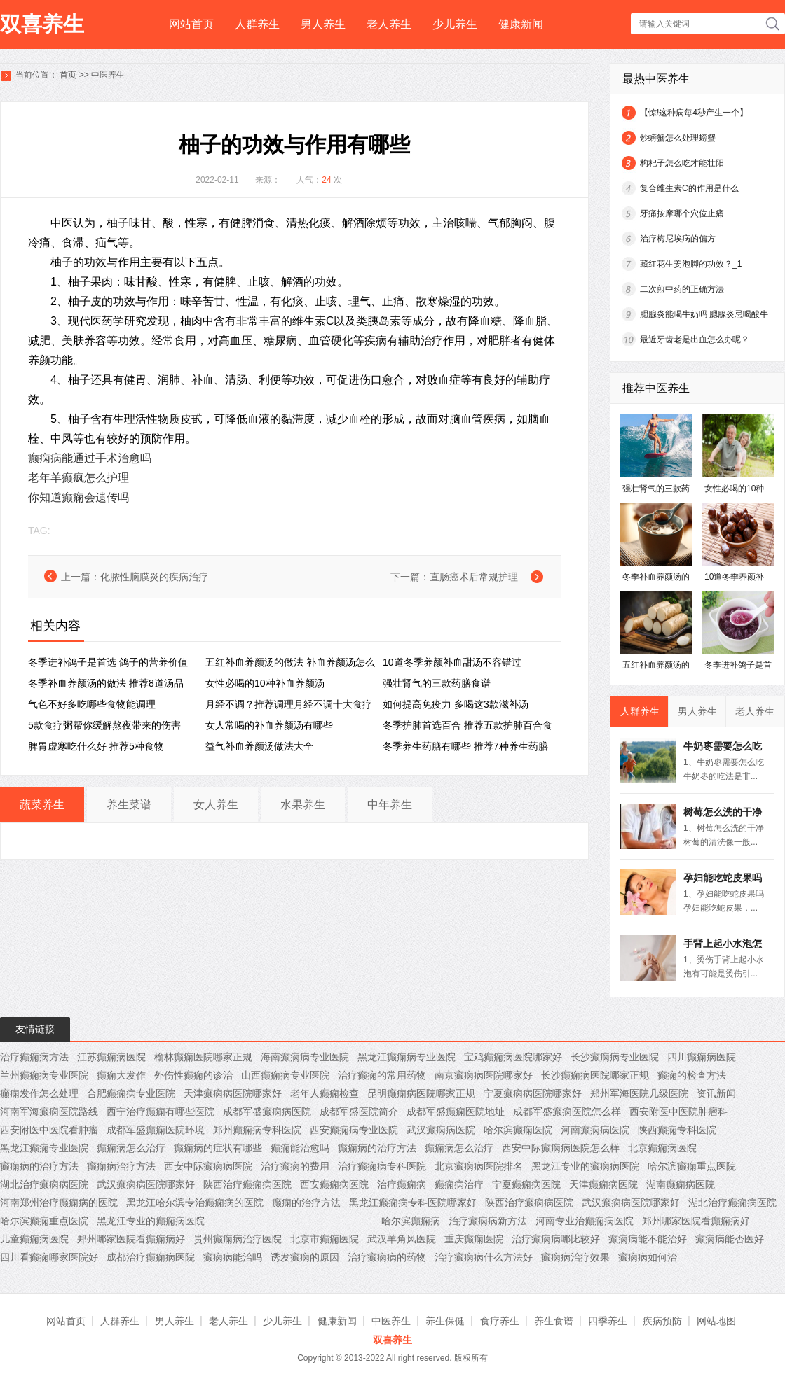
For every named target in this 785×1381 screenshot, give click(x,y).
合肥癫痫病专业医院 (131, 1093)
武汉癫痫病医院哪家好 (146, 1184)
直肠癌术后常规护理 (474, 576)
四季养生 (607, 1320)
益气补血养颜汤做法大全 (259, 746)
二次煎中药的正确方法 (682, 289)
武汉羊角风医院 (401, 1239)
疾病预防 (662, 1320)
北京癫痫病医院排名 (479, 1166)
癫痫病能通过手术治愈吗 (89, 458)
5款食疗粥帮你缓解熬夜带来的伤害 (104, 725)
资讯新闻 (716, 1093)
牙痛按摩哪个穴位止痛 (682, 213)
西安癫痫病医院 (334, 1184)
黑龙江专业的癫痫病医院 (585, 1166)
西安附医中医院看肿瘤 (49, 1129)
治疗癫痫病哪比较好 (556, 1239)
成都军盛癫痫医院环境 (156, 1129)
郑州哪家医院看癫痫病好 (696, 1220)
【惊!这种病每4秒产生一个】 (694, 113)
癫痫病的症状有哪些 (218, 1148)
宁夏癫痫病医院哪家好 (533, 1093)
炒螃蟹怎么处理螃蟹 (678, 138)
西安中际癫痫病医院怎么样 (561, 1148)
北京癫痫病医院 (662, 1148)
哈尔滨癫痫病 (410, 1220)
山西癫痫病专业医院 (285, 1075)
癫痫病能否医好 (729, 1239)
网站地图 (716, 1320)
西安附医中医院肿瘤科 (678, 1111)
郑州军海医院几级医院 (639, 1093)
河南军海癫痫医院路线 (49, 1111)
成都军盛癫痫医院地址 (456, 1111)
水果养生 (302, 805)
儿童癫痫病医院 (34, 1239)
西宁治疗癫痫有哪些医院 (160, 1111)
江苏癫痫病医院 (111, 1057)
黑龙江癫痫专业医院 (44, 1148)
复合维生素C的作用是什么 (689, 188)
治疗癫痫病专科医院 (382, 1166)
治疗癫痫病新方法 (488, 1220)
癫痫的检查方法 (691, 1075)
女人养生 (215, 805)
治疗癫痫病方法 (34, 1057)
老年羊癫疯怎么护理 (78, 478)
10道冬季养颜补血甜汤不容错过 (452, 662)
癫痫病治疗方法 (121, 1166)
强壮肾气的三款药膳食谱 (437, 683)
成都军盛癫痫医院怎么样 (567, 1111)
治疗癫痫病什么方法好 (484, 1257)
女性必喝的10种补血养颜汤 (265, 683)
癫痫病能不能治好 (647, 1239)
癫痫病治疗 (459, 1184)
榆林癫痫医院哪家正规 (203, 1057)
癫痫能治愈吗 (300, 1148)
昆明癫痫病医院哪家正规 (421, 1093)
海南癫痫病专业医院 (305, 1057)
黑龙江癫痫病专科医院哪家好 (413, 1202)
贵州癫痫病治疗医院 (237, 1239)
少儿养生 (454, 24)
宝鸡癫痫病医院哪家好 (513, 1057)
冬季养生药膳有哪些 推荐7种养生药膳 (465, 746)
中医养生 (108, 75)
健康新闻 (520, 24)
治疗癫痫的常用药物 (382, 1075)
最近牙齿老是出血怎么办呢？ (694, 339)
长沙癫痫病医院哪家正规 (595, 1075)
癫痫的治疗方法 (306, 1202)
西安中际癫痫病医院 (208, 1166)
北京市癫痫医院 (324, 1239)
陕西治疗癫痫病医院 (247, 1184)
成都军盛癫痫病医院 (267, 1111)
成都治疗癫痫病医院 (151, 1257)
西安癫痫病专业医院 (354, 1129)
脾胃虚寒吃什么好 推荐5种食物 (96, 746)
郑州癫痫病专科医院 (257, 1129)
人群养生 (257, 24)
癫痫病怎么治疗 (131, 1148)
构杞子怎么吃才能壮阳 (682, 163)
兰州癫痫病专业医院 (44, 1075)
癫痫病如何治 (647, 1257)
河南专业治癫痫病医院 (584, 1220)
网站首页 (191, 24)
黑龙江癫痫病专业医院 (406, 1057)
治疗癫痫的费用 (295, 1166)
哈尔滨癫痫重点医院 (692, 1166)
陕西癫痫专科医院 (677, 1129)
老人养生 (389, 24)
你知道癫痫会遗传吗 (78, 497)
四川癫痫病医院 (701, 1057)
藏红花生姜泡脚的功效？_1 (691, 264)
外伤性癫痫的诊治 (193, 1075)
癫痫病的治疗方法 (377, 1148)
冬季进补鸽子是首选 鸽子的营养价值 (108, 662)
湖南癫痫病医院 (680, 1184)
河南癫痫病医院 (595, 1129)
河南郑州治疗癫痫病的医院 (59, 1202)
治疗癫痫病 (401, 1184)
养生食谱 (553, 1320)
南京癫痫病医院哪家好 (484, 1075)
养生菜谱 (129, 805)
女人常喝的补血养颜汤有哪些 (269, 725)
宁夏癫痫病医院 (526, 1184)
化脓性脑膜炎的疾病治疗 (154, 576)
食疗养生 (499, 1320)
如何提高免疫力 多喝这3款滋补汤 (455, 704)
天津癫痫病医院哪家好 (233, 1093)
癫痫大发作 (121, 1075)
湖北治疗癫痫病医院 (44, 1184)
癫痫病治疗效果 (575, 1257)
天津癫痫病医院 (603, 1184)
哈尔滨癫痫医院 (518, 1129)
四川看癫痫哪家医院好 (49, 1257)
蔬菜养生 (42, 805)
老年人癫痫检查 (324, 1093)
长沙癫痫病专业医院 (615, 1057)
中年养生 (389, 805)
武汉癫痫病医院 (441, 1129)
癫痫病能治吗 (232, 1257)
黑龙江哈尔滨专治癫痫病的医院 (195, 1202)
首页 (68, 75)
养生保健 (445, 1320)
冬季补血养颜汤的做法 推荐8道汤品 (106, 683)
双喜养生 (42, 24)
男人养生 (323, 24)
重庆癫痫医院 (473, 1239)
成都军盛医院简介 (359, 1111)
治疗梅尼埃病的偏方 (678, 239)
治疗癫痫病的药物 (387, 1257)
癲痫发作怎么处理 (39, 1093)
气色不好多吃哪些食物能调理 (92, 704)
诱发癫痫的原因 (305, 1257)
